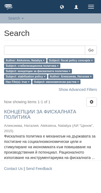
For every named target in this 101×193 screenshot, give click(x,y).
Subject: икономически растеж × (56, 81)
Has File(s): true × (17, 81)
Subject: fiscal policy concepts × (71, 60)
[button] (62, 6)
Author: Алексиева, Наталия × (71, 76)
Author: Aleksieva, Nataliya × (25, 60)
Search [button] (16, 18)
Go (90, 50)
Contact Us (13, 168)
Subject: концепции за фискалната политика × (38, 71)
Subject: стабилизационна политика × (32, 65)
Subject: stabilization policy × (25, 76)
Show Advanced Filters (78, 89)
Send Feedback (39, 168)
